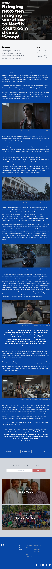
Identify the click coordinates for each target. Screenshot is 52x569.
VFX (19, 545)
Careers (28, 552)
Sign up (39, 470)
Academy (28, 550)
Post (19, 547)
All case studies (26, 451)
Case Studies (29, 545)
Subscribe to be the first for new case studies (26, 466)
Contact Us (28, 556)
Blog (27, 554)
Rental (20, 549)
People (27, 547)
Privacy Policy (37, 545)
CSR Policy (36, 551)
